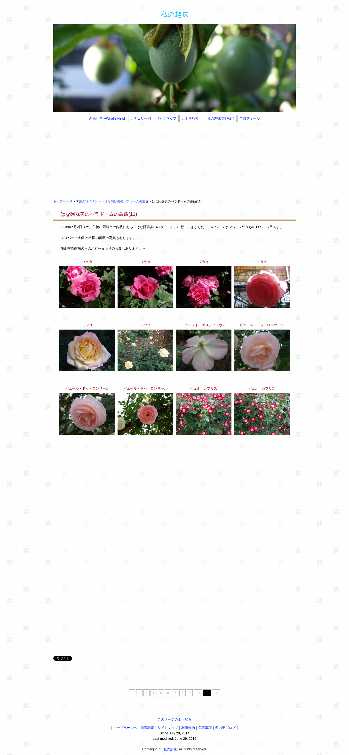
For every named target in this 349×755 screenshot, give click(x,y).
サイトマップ (166, 118)
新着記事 (147, 728)
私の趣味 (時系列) (220, 118)
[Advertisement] (174, 160)
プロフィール (249, 118)
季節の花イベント (88, 201)
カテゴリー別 (140, 118)
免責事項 (205, 728)
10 (198, 693)
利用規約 (188, 728)
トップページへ (125, 728)
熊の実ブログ (225, 728)
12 (216, 693)
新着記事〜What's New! (107, 118)
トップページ (62, 201)
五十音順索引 (192, 118)
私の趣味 (174, 14)
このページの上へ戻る (174, 719)
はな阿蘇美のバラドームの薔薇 (126, 201)
